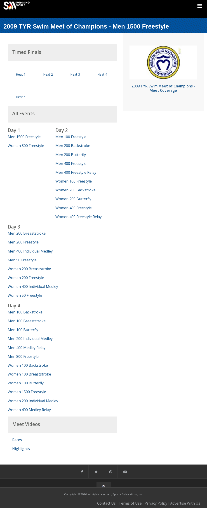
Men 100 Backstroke (25, 312)
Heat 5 (21, 97)
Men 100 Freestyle (70, 136)
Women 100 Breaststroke (29, 374)
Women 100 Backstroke (28, 365)
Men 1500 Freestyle (24, 136)
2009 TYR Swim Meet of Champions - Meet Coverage (163, 88)
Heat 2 (48, 74)
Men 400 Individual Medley (30, 251)
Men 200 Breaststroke (27, 233)
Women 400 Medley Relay (29, 409)
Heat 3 (75, 74)
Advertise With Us (185, 503)
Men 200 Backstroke (72, 145)
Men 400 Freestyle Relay (75, 172)
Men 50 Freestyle (22, 260)
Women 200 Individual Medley (33, 400)
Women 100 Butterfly (26, 382)
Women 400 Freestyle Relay (78, 216)
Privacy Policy (156, 503)
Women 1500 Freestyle (27, 391)
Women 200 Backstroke (75, 190)
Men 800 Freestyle (23, 356)
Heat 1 (21, 74)
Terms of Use (130, 503)
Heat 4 (102, 74)
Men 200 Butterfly (70, 154)
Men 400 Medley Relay (26, 347)
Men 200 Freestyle (23, 242)
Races (17, 439)
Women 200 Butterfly (73, 198)
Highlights (21, 448)
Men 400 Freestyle (70, 163)
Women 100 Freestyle (73, 181)
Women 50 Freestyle (25, 295)
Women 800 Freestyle (26, 145)
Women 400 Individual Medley (33, 286)
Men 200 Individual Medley (30, 338)
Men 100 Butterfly (23, 329)
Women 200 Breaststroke (29, 268)
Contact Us (106, 503)
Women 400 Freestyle (73, 207)
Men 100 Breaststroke (27, 320)
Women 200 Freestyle (26, 277)
